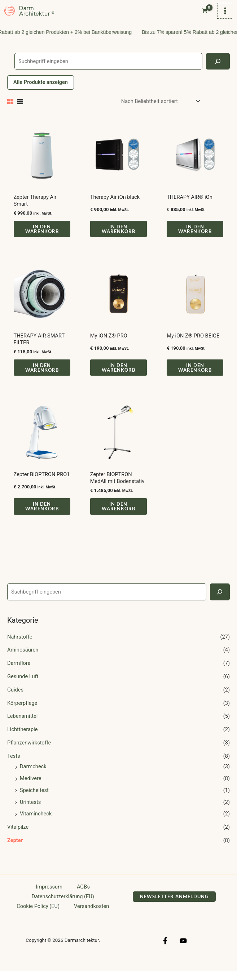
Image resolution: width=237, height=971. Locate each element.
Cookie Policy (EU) (38, 915)
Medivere (30, 787)
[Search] (220, 600)
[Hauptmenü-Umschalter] (224, 15)
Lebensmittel (22, 725)
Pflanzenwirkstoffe (29, 751)
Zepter (15, 849)
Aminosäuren (22, 658)
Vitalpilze (17, 836)
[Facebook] (168, 949)
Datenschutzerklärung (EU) (63, 905)
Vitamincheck (36, 823)
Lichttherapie (22, 738)
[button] (174, 905)
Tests (13, 765)
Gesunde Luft (22, 685)
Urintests (30, 811)
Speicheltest (34, 799)
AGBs (83, 895)
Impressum (49, 895)
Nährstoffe (19, 646)
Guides (15, 698)
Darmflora (18, 672)
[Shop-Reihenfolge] (160, 110)
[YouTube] (180, 949)
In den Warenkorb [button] (42, 238)
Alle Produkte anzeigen (40, 91)
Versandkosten (91, 915)
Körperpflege (22, 712)
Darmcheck (33, 775)
